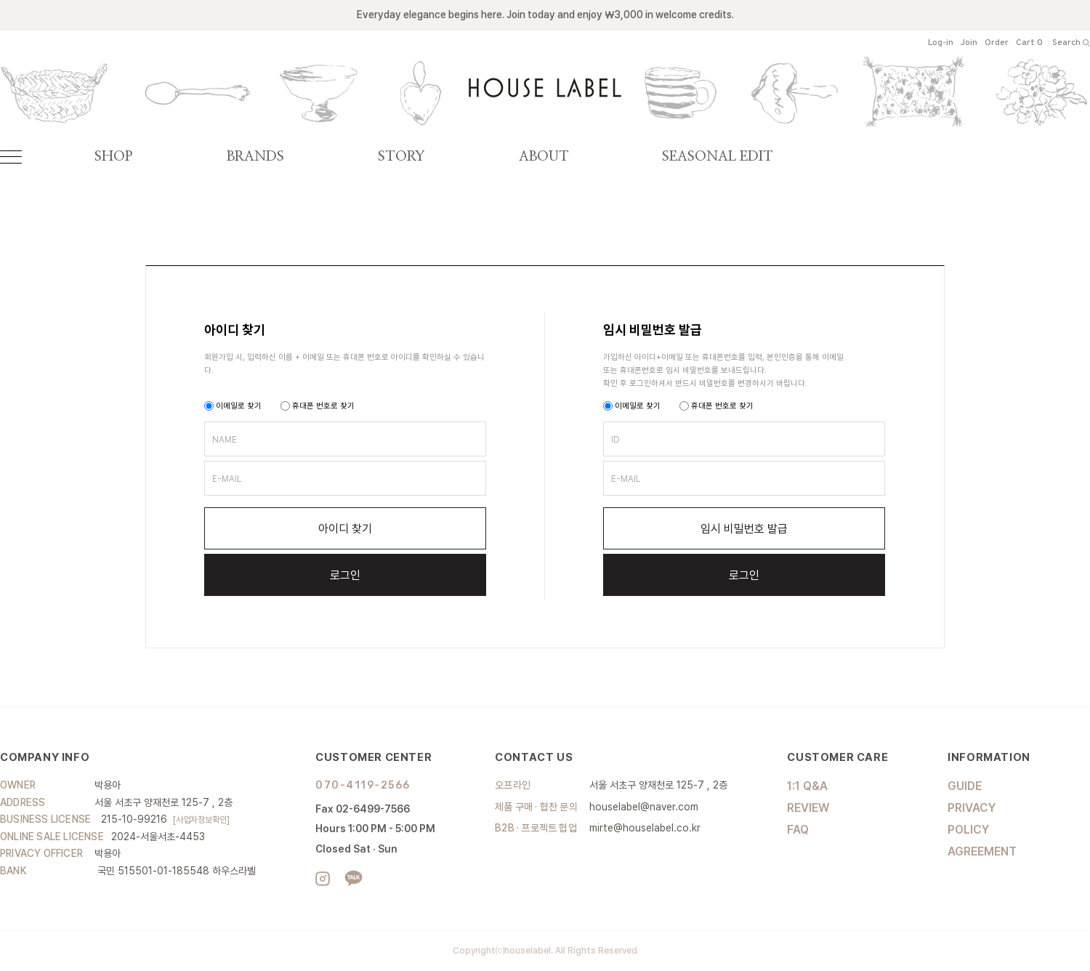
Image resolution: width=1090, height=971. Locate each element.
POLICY (968, 830)
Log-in (940, 43)
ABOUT (544, 157)
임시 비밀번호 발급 (744, 529)
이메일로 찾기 (233, 406)
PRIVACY (972, 808)
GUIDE (965, 786)
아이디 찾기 (345, 529)
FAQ (798, 830)
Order (997, 43)
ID (615, 440)
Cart (1029, 43)
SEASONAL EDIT (717, 157)
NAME (224, 440)
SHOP (113, 157)
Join (969, 43)
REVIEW (808, 808)
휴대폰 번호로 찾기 (317, 406)
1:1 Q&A (807, 786)
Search (1071, 43)
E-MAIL (226, 479)
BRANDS (255, 157)
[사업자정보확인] (201, 820)
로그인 (345, 575)
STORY (401, 157)
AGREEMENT (982, 851)
